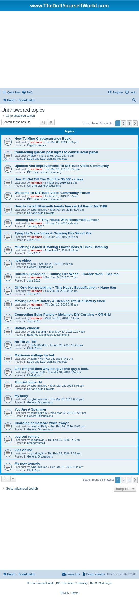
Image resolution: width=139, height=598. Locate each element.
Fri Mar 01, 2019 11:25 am (61, 196)
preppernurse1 (36, 442)
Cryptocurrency (36, 145)
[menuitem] (27, 92)
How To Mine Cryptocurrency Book (43, 138)
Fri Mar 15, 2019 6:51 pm (61, 182)
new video (23, 260)
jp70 (33, 263)
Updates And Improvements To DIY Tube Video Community (62, 166)
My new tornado (27, 463)
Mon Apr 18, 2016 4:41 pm (56, 358)
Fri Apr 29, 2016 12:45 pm (66, 345)
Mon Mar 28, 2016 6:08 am (67, 385)
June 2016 (33, 239)
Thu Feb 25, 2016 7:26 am (64, 453)
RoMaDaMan (38, 345)
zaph (33, 358)
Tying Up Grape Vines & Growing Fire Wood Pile (53, 233)
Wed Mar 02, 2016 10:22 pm (68, 412)
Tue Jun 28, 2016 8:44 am (61, 236)
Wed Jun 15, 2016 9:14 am (62, 318)
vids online (23, 450)
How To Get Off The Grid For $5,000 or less (49, 179)
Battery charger (27, 328)
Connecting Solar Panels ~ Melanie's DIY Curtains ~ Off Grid (63, 314)
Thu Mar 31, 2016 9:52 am (64, 372)
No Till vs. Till (25, 342)
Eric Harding (38, 331)
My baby (21, 396)
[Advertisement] (69, 49)
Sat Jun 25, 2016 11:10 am (56, 263)
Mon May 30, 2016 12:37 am (67, 331)
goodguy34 (37, 439)
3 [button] (129, 123)
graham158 (37, 372)
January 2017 (35, 226)
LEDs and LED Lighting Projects (47, 158)
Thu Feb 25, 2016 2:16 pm (64, 439)
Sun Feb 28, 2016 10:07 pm (67, 426)
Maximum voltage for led (34, 355)
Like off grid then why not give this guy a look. (52, 369)
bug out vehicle (27, 436)
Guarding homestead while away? (42, 423)
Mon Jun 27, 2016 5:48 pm (62, 250)
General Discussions (40, 266)
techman (36, 142)
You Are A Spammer (31, 409)
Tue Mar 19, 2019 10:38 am (62, 169)
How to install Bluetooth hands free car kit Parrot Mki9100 (61, 206)
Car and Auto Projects (40, 212)
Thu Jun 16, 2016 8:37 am (61, 304)
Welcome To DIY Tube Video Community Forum (52, 193)
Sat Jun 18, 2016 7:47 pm (61, 277)
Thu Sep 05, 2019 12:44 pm (56, 155)
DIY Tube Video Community (44, 172)
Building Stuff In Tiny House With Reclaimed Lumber (57, 220)
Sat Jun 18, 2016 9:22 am (61, 290)
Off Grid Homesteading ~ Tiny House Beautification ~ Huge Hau (65, 287)
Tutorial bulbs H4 (28, 382)
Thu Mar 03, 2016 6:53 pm (66, 399)
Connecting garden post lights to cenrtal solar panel (56, 152)
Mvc (33, 155)
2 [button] (123, 123)
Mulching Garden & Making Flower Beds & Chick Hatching (61, 247)
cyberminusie (38, 209)
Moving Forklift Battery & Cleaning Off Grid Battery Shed (60, 301)
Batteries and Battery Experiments (48, 334)
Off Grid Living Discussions (44, 185)
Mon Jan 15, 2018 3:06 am (67, 209)
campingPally (38, 412)
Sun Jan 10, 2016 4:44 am (66, 466)
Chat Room (34, 348)
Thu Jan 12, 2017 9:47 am (61, 223)
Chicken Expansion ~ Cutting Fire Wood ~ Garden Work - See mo (67, 274)
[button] (135, 123)
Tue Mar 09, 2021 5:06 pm (61, 142)
